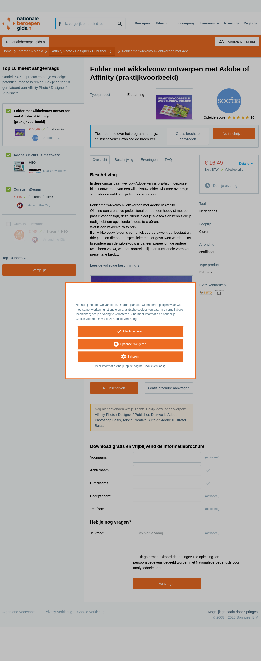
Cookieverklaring (154, 366)
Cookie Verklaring (125, 319)
